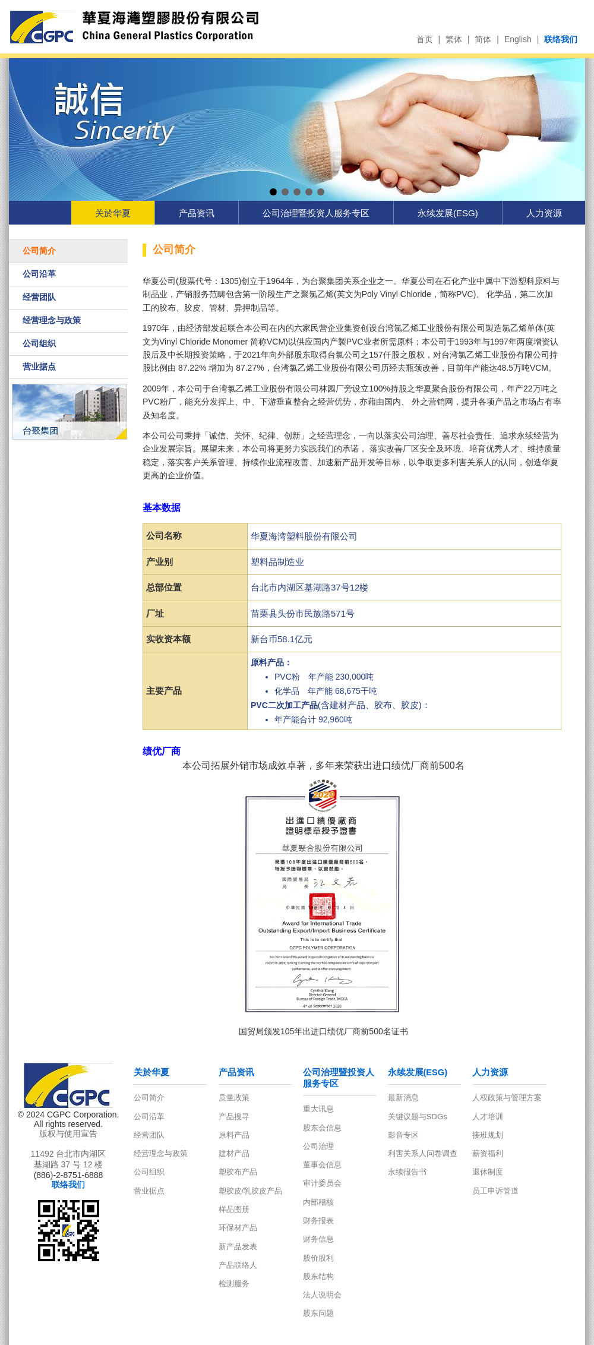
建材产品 (234, 1153)
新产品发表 (238, 1246)
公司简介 (39, 250)
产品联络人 (238, 1265)
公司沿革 (39, 274)
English (518, 39)
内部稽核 (318, 1202)
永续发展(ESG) (448, 213)
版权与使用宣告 (68, 1133)
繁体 (454, 39)
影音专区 (403, 1135)
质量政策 (234, 1097)
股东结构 (318, 1276)
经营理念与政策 (52, 320)
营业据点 (39, 366)
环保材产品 (238, 1227)
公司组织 (39, 343)
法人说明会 (322, 1294)
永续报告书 (407, 1171)
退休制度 (487, 1171)
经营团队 (39, 297)
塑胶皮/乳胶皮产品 (251, 1190)
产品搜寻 (234, 1116)
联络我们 (560, 39)
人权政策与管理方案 (507, 1097)
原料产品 (234, 1135)
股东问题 (318, 1313)
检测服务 (234, 1283)
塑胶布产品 (238, 1171)
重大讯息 (318, 1108)
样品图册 (234, 1209)
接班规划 (487, 1135)
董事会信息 (322, 1164)
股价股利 (318, 1258)
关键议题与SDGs (417, 1116)
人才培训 (487, 1116)
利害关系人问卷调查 (422, 1153)
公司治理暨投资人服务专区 (316, 213)
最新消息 (403, 1097)
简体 (483, 39)
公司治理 (318, 1146)
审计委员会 (322, 1183)
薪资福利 (487, 1153)
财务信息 (318, 1239)
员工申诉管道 (495, 1190)
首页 (424, 39)
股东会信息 (322, 1127)
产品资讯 (196, 213)
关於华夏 (113, 213)
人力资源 (544, 213)
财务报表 (318, 1220)
